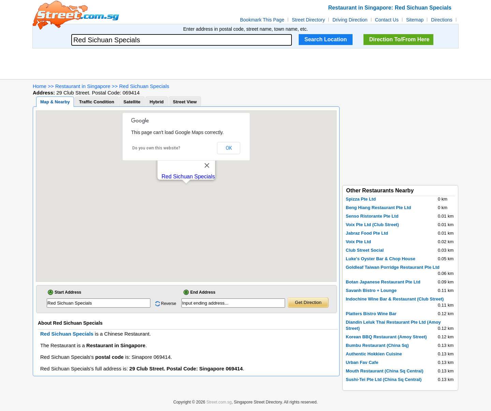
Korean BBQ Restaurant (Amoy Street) (386, 336)
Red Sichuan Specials (144, 86)
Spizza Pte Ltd (361, 199)
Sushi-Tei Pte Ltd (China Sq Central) (383, 379)
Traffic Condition (96, 101)
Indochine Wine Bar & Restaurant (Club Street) (395, 299)
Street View (185, 101)
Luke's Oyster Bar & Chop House (380, 258)
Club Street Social (365, 250)
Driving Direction (350, 20)
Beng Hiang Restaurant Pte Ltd (378, 207)
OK (229, 148)
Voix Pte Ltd (358, 241)
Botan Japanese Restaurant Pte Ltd (383, 281)
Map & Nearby (55, 101)
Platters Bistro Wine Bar (371, 313)
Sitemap (414, 20)
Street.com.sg (219, 402)
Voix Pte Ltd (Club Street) (372, 224)
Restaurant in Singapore (82, 86)
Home (39, 86)
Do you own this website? (156, 148)
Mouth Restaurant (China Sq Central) (384, 370)
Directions (441, 20)
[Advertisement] (245, 63)
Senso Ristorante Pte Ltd (372, 216)
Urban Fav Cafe (362, 362)
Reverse (168, 303)
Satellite (131, 101)
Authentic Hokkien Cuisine (374, 353)
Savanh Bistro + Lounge (371, 290)
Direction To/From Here (399, 39)
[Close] (206, 165)
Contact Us (387, 20)
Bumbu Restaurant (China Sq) (377, 345)
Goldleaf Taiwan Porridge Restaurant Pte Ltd (393, 267)
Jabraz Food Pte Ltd (367, 233)
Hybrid (157, 101)
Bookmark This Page (262, 20)
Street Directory (308, 20)
